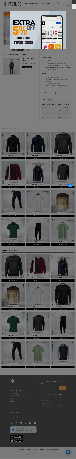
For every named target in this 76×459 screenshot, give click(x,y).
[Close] (65, 12)
